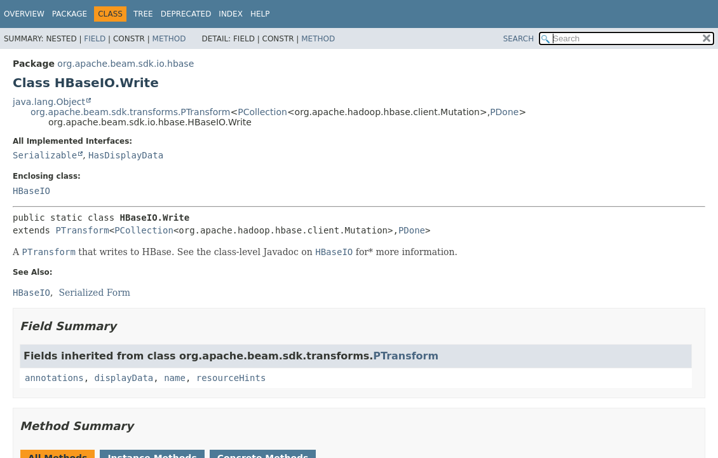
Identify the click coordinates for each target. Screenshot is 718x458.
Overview (24, 14)
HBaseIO (31, 191)
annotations (54, 378)
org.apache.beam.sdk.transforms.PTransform (130, 112)
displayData (124, 378)
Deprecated (186, 14)
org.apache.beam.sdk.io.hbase (125, 64)
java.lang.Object (49, 102)
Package (69, 14)
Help (260, 14)
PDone (504, 112)
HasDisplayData (125, 155)
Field (94, 38)
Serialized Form (94, 293)
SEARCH (518, 38)
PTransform (82, 230)
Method (169, 38)
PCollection (262, 112)
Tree (143, 14)
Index (231, 14)
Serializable (45, 155)
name (175, 378)
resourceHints (231, 378)
